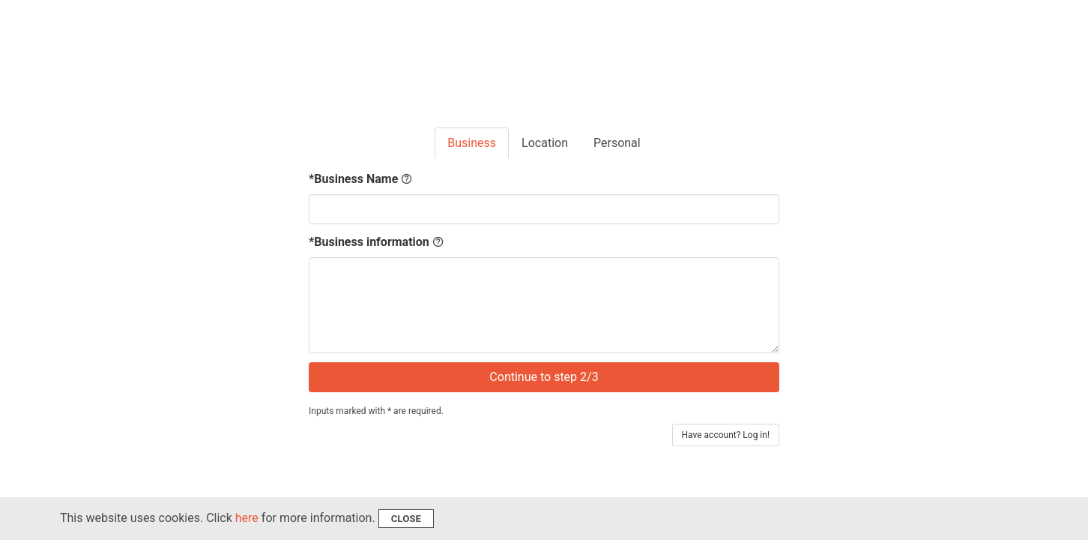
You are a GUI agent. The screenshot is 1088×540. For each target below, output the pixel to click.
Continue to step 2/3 (543, 377)
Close (406, 518)
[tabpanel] (544, 281)
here (247, 518)
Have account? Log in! (726, 435)
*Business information (376, 242)
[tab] (472, 143)
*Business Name (361, 179)
